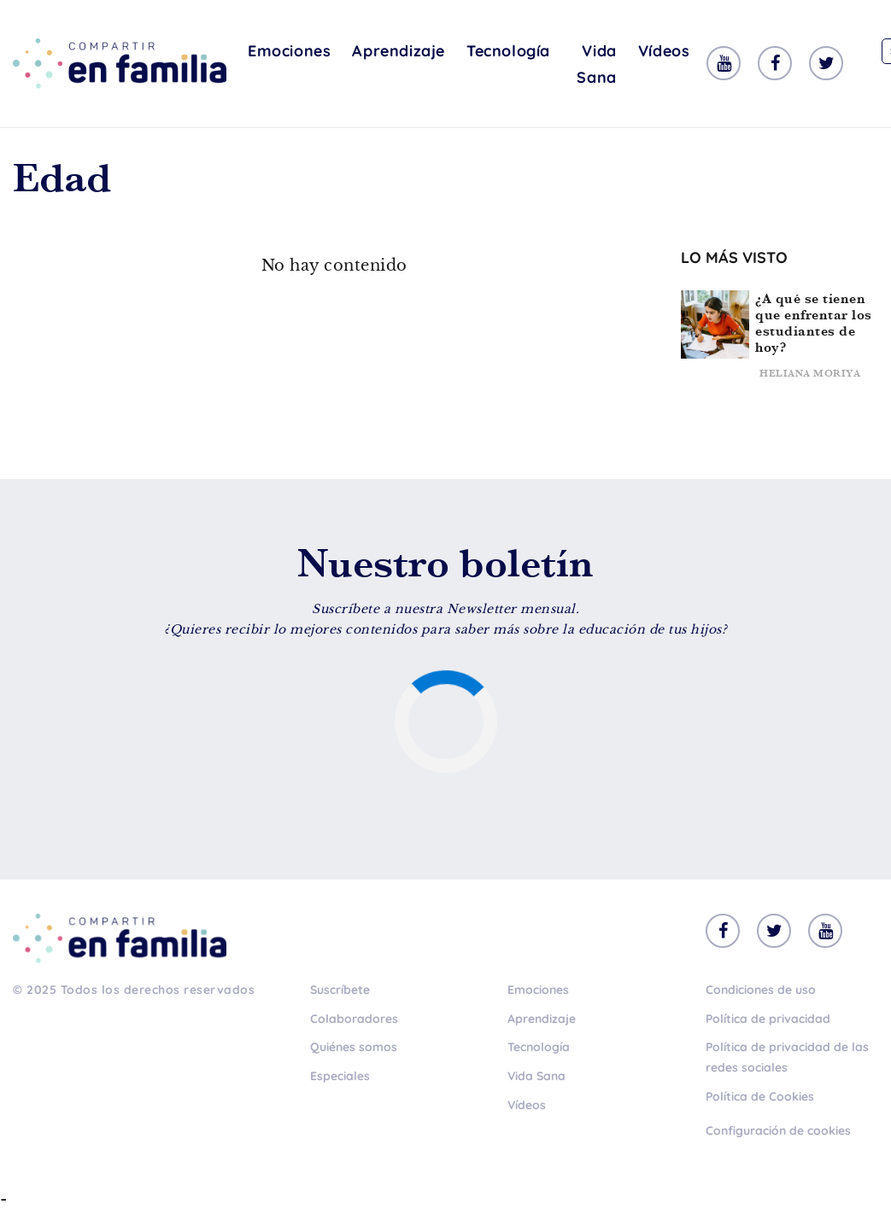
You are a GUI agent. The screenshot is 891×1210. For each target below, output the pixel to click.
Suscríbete (340, 989)
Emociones (289, 51)
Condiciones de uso (761, 989)
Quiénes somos (353, 1047)
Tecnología (508, 51)
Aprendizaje (398, 51)
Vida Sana (596, 64)
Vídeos (664, 51)
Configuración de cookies (778, 1130)
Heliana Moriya (809, 373)
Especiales (340, 1076)
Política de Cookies (760, 1096)
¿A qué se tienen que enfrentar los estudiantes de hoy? (813, 322)
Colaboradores (354, 1018)
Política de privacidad (768, 1018)
